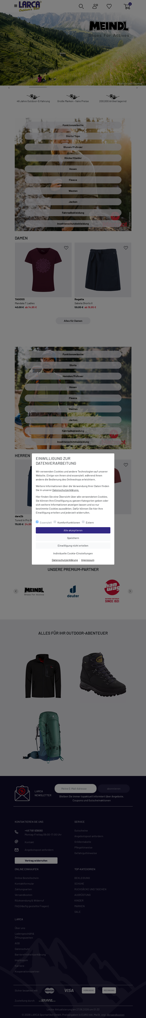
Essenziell (46, 522)
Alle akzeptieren (86, 530)
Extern (90, 522)
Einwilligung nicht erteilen (80, 545)
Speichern (88, 537)
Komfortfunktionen (69, 522)
